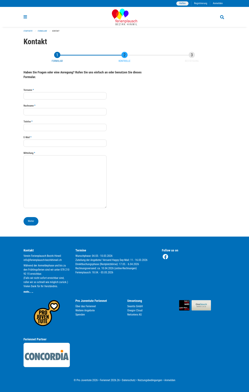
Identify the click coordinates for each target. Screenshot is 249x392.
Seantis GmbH (135, 306)
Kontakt (55, 31)
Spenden (80, 314)
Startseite (28, 31)
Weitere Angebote (85, 310)
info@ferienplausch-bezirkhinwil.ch (43, 260)
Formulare (42, 31)
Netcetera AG (134, 314)
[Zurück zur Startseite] (124, 17)
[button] (31, 221)
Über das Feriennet (85, 306)
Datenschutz (129, 380)
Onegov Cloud (134, 310)
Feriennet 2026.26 (110, 380)
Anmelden (218, 3)
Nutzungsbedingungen (150, 380)
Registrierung (200, 3)
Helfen (182, 3)
